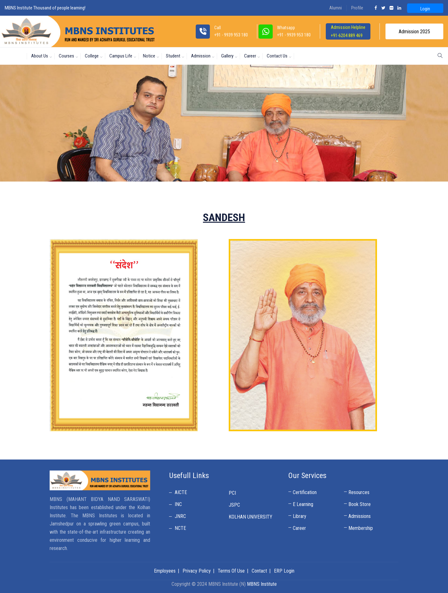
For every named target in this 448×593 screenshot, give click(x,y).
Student (173, 56)
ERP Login (284, 571)
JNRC (180, 516)
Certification (305, 492)
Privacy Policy (197, 571)
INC (178, 504)
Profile (357, 8)
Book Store (359, 504)
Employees (165, 571)
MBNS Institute (262, 584)
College (92, 56)
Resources (358, 492)
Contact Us (277, 56)
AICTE (181, 492)
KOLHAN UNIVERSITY (250, 517)
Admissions (359, 516)
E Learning (303, 504)
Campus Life (120, 56)
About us (39, 56)
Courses (66, 56)
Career (250, 56)
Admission (200, 56)
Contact (259, 571)
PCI (232, 493)
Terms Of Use (231, 571)
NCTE (180, 528)
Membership (360, 528)
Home (14, 56)
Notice (149, 56)
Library (299, 516)
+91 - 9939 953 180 (294, 34)
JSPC (234, 505)
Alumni (335, 8)
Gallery (227, 56)
